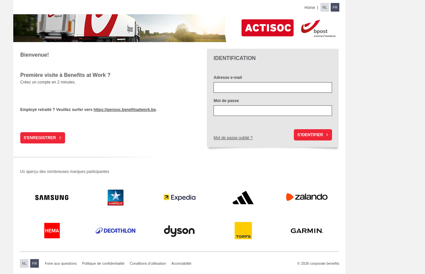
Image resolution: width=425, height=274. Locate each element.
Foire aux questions (61, 263)
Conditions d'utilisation (148, 263)
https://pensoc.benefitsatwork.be (125, 109)
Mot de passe (226, 100)
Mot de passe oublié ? (232, 138)
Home (309, 7)
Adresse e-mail (227, 77)
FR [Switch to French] (335, 7)
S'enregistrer (40, 138)
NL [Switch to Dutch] (324, 7)
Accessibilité (181, 263)
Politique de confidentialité (103, 263)
